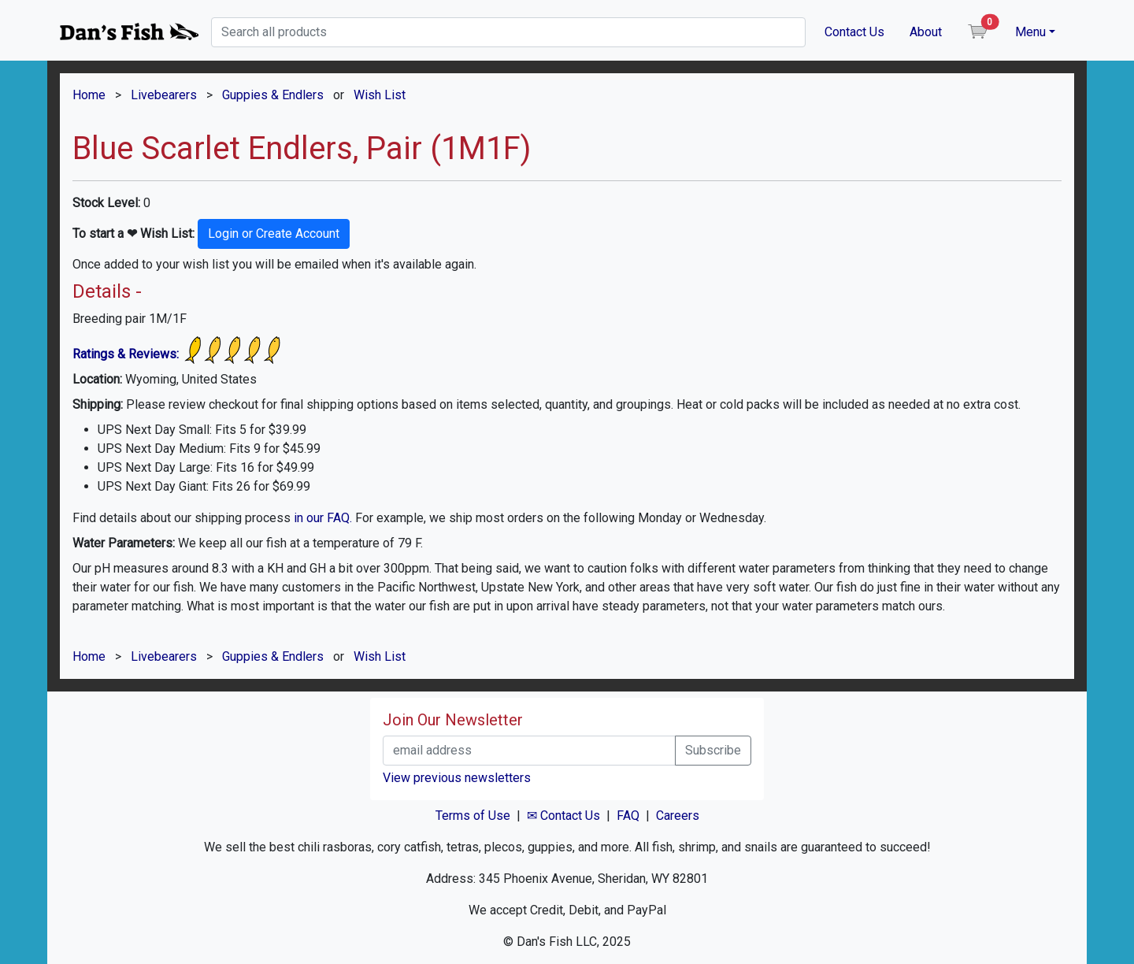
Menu (1030, 31)
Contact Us (854, 31)
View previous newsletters (457, 777)
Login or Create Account (273, 233)
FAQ (628, 815)
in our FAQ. (323, 517)
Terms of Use (472, 815)
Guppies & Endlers (273, 94)
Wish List (380, 94)
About (926, 31)
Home (89, 94)
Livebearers (164, 94)
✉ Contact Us (563, 815)
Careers (677, 815)
